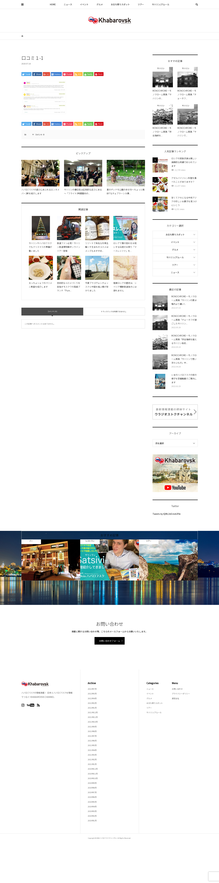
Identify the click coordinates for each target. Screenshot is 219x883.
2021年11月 (93, 717)
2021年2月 (92, 759)
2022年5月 (92, 693)
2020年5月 (92, 802)
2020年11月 (93, 773)
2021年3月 (92, 754)
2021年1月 (92, 764)
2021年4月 (92, 750)
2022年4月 (92, 698)
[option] (50, 559)
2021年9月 (92, 726)
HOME (53, 4)
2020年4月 (92, 806)
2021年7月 (92, 736)
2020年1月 (92, 820)
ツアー (141, 4)
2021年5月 (92, 745)
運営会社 (175, 698)
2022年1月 (92, 707)
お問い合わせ (177, 689)
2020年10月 (93, 778)
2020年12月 (93, 768)
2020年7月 (92, 792)
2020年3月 (92, 811)
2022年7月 (92, 689)
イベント (84, 4)
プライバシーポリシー (181, 693)
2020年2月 (92, 816)
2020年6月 (92, 797)
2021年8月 (92, 731)
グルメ (99, 4)
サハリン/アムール (160, 4)
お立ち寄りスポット (120, 4)
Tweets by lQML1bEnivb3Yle (167, 513)
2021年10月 (93, 721)
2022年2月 (92, 703)
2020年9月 (92, 783)
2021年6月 (92, 740)
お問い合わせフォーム (109, 640)
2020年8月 (92, 787)
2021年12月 (93, 712)
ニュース (68, 4)
